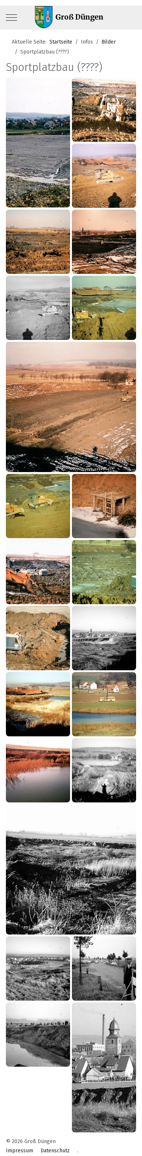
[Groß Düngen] (71, 18)
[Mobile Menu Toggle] (11, 17)
